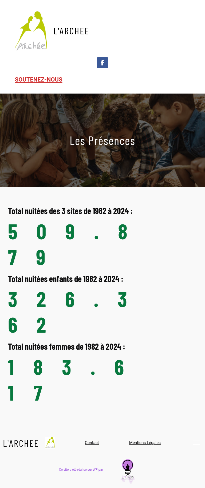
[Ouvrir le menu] (184, 30)
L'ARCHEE (71, 30)
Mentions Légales (145, 442)
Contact (92, 442)
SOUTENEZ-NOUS (38, 79)
